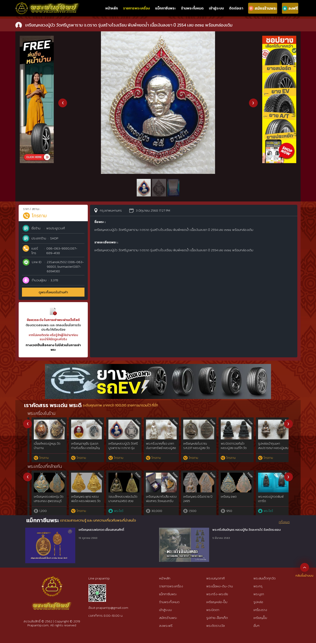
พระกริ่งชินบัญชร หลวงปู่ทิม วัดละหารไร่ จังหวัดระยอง (246, 530)
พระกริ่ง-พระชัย (217, 594)
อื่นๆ (256, 625)
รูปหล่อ (258, 601)
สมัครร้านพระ (168, 617)
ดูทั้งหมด (284, 522)
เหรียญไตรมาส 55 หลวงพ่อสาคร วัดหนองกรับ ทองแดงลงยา (232, 501)
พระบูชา (258, 594)
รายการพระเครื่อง (136, 8)
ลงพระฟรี (165, 625)
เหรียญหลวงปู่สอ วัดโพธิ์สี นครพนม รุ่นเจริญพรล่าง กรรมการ (156, 447)
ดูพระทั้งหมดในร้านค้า (53, 292)
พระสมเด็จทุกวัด (264, 578)
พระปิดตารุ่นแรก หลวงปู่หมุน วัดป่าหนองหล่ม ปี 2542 (269, 447)
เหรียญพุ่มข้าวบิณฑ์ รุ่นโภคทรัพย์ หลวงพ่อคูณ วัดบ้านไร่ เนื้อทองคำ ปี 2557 (81, 450)
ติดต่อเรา (236, 8)
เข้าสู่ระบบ (216, 8)
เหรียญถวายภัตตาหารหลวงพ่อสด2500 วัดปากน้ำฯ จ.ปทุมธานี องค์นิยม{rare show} (45, 503)
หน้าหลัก (111, 8)
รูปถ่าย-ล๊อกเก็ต (217, 617)
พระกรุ (257, 586)
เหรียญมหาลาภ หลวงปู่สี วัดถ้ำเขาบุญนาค (268, 498)
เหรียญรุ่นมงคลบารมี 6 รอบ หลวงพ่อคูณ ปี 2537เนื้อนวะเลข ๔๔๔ (194, 447)
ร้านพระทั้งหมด (192, 8)
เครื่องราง (260, 609)
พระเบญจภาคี (215, 578)
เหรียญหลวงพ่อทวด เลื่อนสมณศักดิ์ (101, 530)
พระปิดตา (212, 609)
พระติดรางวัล (215, 625)
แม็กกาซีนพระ (165, 8)
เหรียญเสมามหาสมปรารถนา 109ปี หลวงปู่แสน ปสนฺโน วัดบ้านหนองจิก (232, 450)
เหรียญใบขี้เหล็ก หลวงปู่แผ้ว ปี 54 (82, 498)
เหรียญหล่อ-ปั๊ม (216, 601)
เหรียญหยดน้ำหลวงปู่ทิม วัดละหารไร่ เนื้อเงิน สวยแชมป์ (157, 501)
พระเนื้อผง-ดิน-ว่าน (219, 586)
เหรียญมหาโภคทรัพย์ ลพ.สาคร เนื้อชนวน (192, 498)
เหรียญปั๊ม (260, 617)
